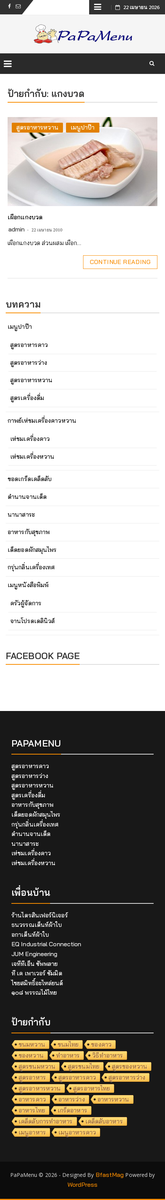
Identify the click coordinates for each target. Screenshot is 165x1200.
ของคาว (101, 1044)
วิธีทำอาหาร (107, 1055)
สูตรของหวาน (129, 1066)
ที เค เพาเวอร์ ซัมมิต (36, 973)
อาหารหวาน (113, 1099)
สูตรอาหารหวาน (37, 127)
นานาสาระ (21, 514)
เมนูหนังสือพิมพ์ (28, 585)
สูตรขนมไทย (83, 1066)
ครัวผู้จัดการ (25, 603)
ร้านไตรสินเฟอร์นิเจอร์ (39, 915)
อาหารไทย (32, 1110)
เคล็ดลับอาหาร (104, 1121)
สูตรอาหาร (32, 1077)
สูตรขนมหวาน (37, 1066)
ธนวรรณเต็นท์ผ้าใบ (36, 924)
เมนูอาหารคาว (77, 1132)
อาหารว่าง (71, 1099)
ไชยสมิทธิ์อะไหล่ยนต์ (37, 983)
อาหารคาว (32, 1099)
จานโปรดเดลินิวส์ (32, 621)
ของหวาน (31, 1055)
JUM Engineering (34, 954)
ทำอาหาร (68, 1055)
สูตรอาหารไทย (91, 1088)
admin (16, 229)
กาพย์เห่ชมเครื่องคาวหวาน (42, 420)
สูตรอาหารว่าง (28, 362)
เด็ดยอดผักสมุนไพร (32, 549)
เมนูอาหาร (32, 1132)
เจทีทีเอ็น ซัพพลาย (34, 963)
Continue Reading (120, 262)
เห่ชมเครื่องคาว (30, 438)
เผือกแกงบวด (25, 217)
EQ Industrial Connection (46, 944)
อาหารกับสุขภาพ (29, 532)
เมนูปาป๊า (83, 127)
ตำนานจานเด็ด (27, 496)
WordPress (83, 1184)
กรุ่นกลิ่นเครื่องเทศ (31, 567)
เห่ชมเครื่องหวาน (32, 456)
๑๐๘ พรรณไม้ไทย (34, 992)
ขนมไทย (68, 1044)
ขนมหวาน (32, 1044)
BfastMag (110, 1174)
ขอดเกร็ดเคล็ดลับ (30, 479)
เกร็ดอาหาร (72, 1110)
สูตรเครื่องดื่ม (27, 398)
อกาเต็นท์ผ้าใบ (30, 934)
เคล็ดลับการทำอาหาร (46, 1121)
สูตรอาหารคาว (29, 344)
